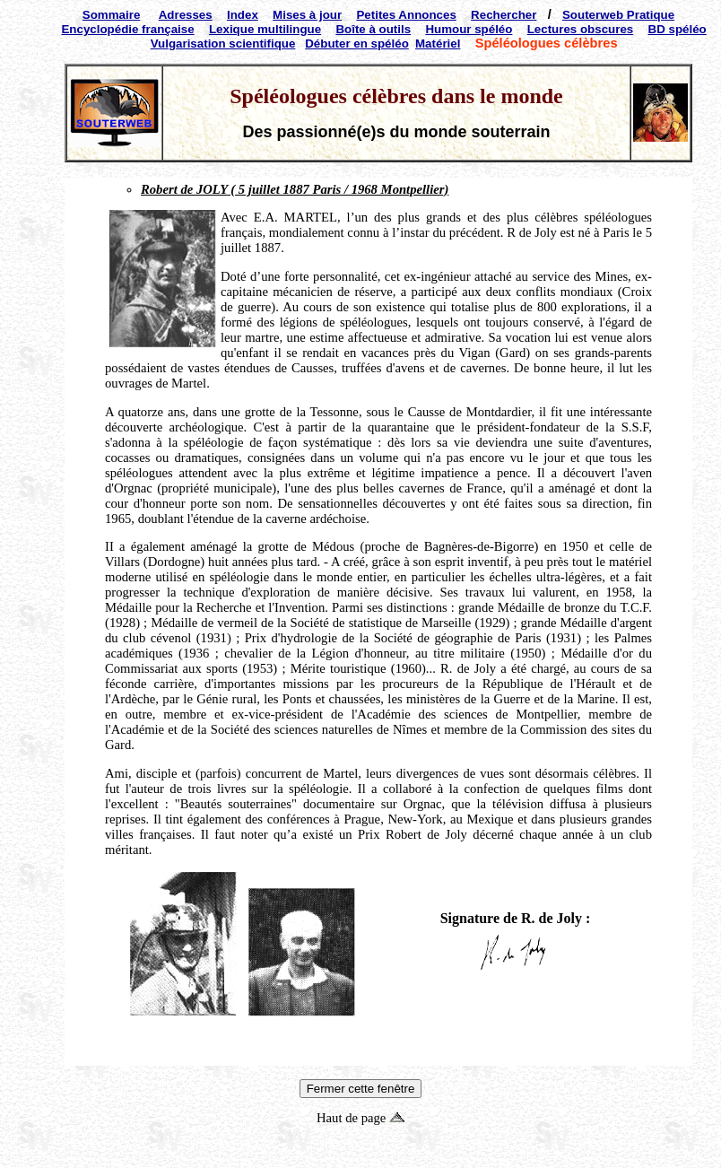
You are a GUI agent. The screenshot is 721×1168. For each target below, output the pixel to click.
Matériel (437, 43)
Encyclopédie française (127, 29)
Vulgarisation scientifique (223, 43)
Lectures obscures (580, 29)
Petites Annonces (406, 15)
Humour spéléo (468, 29)
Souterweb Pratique (618, 15)
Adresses (186, 15)
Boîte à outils (373, 29)
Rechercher (503, 15)
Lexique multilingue (265, 29)
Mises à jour (307, 15)
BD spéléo (677, 29)
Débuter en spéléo (357, 43)
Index (242, 15)
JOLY (212, 189)
